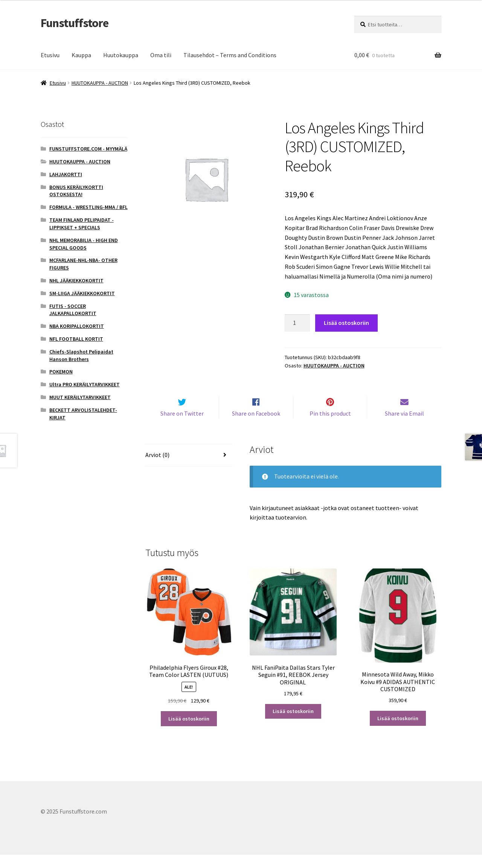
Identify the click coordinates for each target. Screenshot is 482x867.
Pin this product (330, 426)
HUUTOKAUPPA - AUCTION (100, 82)
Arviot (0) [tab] (157, 467)
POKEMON (61, 371)
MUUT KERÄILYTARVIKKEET (80, 397)
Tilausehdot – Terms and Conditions (229, 55)
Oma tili (160, 55)
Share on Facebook (256, 426)
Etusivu (50, 55)
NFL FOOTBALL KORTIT (76, 338)
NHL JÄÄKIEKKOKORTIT (76, 280)
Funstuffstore (74, 22)
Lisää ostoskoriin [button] (188, 731)
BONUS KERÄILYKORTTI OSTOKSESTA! (76, 191)
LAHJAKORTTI (65, 174)
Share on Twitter (182, 426)
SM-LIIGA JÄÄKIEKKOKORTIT (82, 293)
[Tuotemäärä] (297, 323)
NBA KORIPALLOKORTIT (76, 326)
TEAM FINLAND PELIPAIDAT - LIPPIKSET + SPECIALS (81, 223)
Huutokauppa (120, 55)
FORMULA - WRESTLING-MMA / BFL (88, 207)
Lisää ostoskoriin (346, 322)
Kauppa (81, 55)
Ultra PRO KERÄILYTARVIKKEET (84, 384)
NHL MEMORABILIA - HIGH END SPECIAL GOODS (83, 244)
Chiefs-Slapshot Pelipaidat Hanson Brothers (81, 355)
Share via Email (404, 426)
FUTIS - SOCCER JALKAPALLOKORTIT (72, 310)
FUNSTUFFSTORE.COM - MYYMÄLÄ (88, 148)
